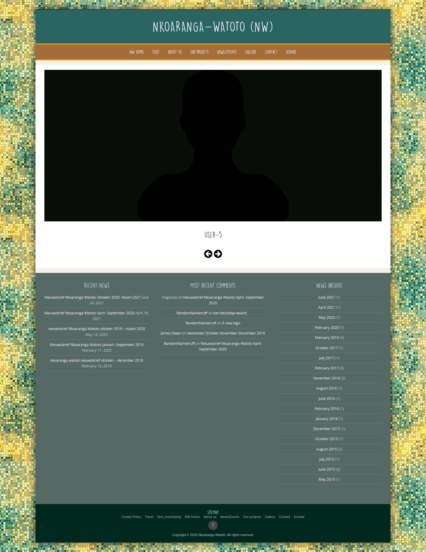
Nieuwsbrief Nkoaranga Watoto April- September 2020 (89, 312)
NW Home (137, 52)
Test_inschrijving (169, 517)
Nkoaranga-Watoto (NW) (213, 26)
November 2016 (326, 378)
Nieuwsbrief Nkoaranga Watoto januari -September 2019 (96, 344)
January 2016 (327, 418)
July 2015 (326, 459)
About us (175, 52)
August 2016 (326, 388)
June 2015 (327, 469)
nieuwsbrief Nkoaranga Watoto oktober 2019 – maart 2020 (96, 328)
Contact (271, 52)
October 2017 (326, 347)
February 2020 (327, 327)
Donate (291, 52)
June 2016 (327, 398)
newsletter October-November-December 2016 (226, 333)
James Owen (171, 333)
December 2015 (326, 428)
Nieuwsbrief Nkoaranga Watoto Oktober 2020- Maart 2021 (92, 297)
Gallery (250, 52)
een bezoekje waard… (231, 312)
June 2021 (327, 297)
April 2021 (326, 307)
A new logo (231, 323)
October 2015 (326, 438)
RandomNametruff (192, 312)
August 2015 (326, 449)
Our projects (199, 52)
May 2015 (327, 479)
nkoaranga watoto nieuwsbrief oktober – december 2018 (96, 360)
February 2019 (327, 337)
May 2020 (327, 317)
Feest (155, 52)
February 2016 (327, 408)
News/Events (226, 52)
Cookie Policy (131, 517)
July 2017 (326, 357)
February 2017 (327, 368)
